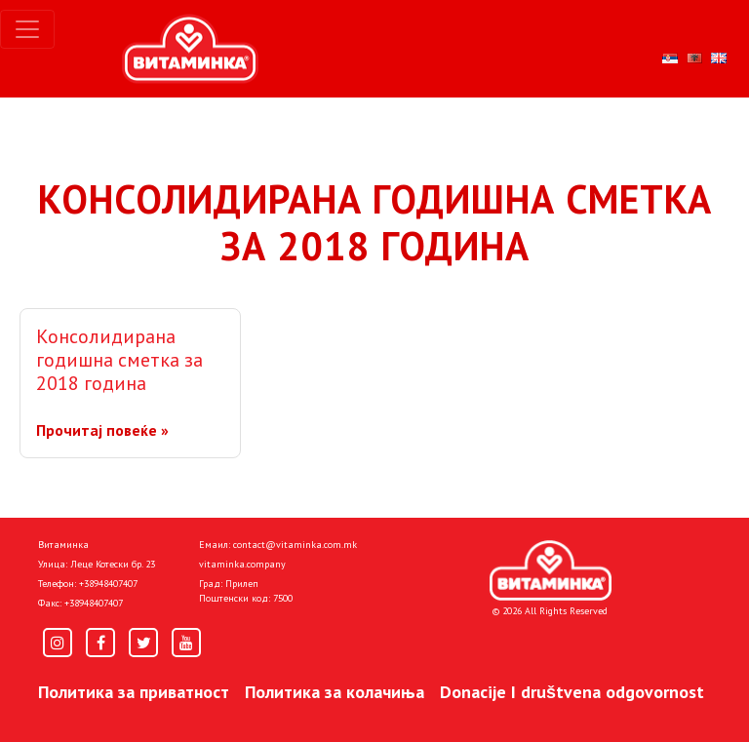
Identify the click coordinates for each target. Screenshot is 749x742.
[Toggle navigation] (27, 29)
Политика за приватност (133, 692)
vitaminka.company (242, 564)
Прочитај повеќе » (102, 430)
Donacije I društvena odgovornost (572, 692)
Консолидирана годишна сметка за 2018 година (119, 360)
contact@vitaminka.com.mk (295, 544)
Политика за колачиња (334, 692)
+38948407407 (108, 583)
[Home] (550, 570)
